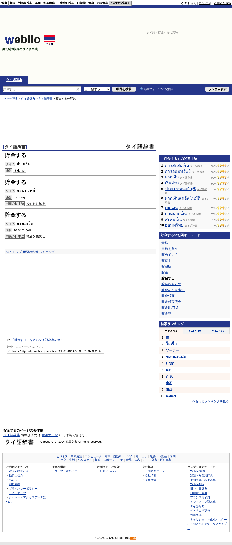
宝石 (169, 383)
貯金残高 (168, 296)
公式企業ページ (155, 470)
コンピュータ (93, 456)
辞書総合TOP (222, 3)
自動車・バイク (123, 456)
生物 (120, 459)
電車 (107, 456)
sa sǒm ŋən (22, 230)
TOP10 (170, 331)
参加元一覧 (50, 435)
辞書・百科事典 (161, 459)
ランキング (47, 252)
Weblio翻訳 (197, 484)
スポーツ (109, 459)
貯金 (164, 272)
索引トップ (14, 252)
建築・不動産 (158, 456)
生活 (72, 459)
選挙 (169, 390)
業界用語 (76, 456)
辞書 (4, 3)
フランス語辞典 (200, 497)
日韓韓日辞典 (85, 3)
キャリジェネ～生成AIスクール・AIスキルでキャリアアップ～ (207, 524)
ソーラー (172, 350)
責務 (164, 243)
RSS (133, 538)
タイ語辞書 (45, 98)
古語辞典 (102, 3)
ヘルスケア (85, 459)
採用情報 (150, 479)
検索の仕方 (16, 475)
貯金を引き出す (173, 290)
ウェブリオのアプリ (67, 470)
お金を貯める (36, 203)
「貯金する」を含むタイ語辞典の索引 (37, 340)
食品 (129, 459)
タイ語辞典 (14, 80)
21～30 (217, 330)
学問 (173, 456)
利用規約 (14, 484)
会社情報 (150, 475)
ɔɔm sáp (19, 197)
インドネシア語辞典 (203, 501)
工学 (144, 456)
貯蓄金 (166, 260)
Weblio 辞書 (10, 98)
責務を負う (169, 249)
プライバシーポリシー (23, 488)
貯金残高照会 (171, 302)
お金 (29, 236)
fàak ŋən (19, 170)
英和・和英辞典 (45, 3)
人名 (137, 459)
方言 (146, 459)
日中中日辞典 (65, 3)
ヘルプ (13, 479)
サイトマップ (17, 493)
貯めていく (169, 254)
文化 (63, 459)
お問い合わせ (108, 470)
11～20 (194, 330)
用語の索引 (30, 252)
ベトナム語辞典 (200, 510)
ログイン (204, 3)
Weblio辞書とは (19, 470)
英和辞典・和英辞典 (203, 479)
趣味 (97, 459)
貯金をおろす (171, 284)
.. (169, 377)
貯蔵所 (166, 266)
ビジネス (62, 456)
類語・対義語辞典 (21, 3)
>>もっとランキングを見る (210, 401)
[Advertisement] (187, 42)
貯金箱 (166, 313)
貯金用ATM (169, 308)
